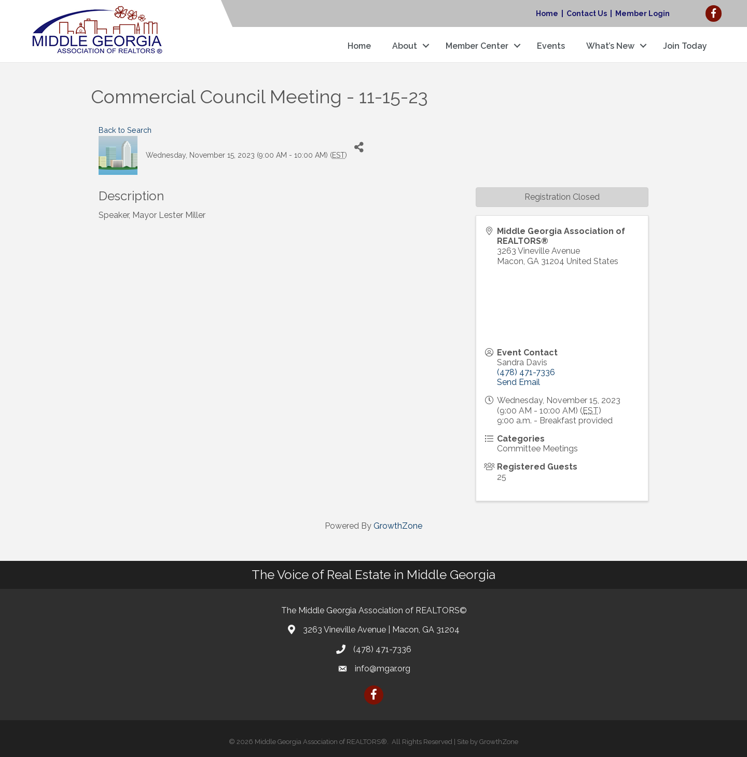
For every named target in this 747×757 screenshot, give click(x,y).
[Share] (358, 147)
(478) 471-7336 (526, 372)
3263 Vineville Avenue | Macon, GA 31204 (381, 630)
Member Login (642, 13)
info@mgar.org (382, 668)
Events (551, 46)
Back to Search (125, 130)
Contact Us (586, 13)
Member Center (477, 46)
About (404, 46)
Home (547, 13)
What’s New (610, 46)
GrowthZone (398, 526)
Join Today (685, 46)
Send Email (518, 382)
